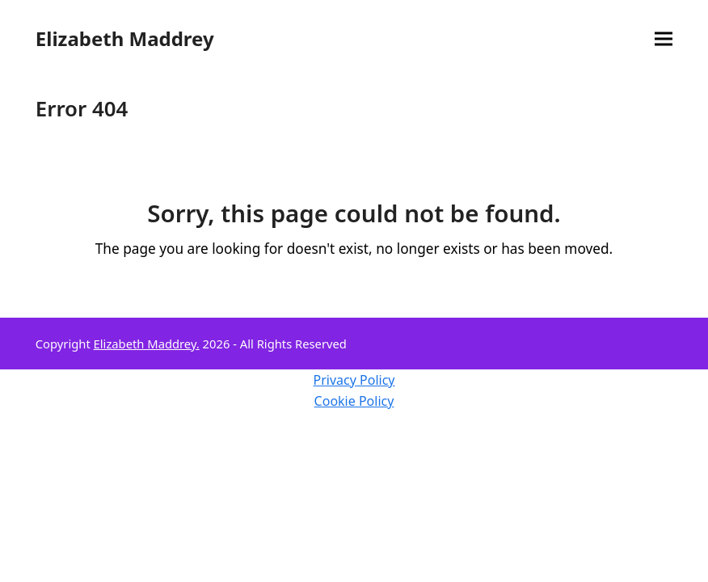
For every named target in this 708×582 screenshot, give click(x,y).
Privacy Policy (354, 380)
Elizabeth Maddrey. (147, 343)
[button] (663, 39)
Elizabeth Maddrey (125, 38)
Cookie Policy (354, 401)
